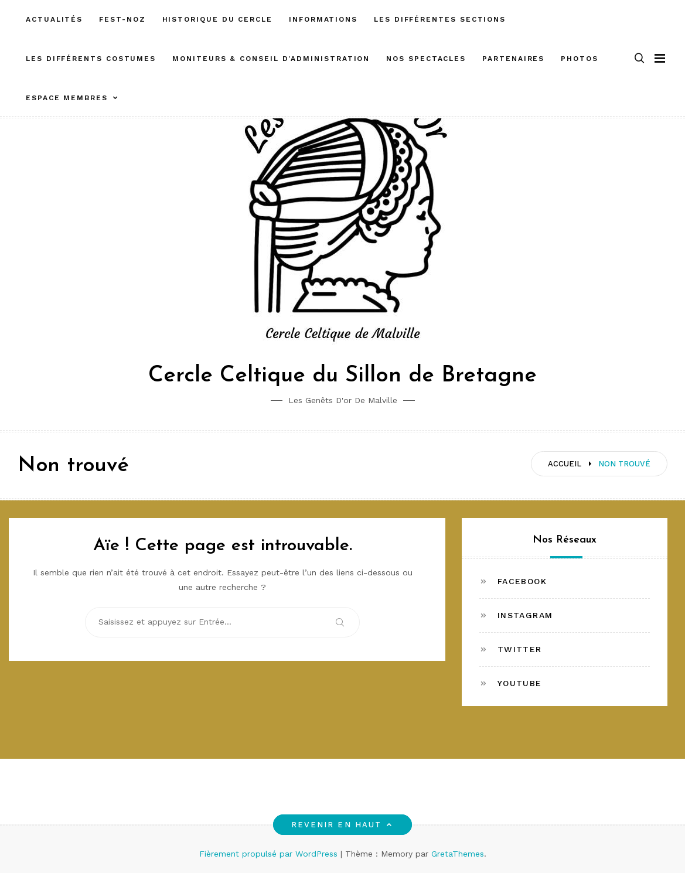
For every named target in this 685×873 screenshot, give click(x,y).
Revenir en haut (342, 824)
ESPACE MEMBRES (67, 98)
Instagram (525, 615)
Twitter (519, 649)
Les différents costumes (91, 58)
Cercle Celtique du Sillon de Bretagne (342, 375)
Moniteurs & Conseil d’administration (271, 58)
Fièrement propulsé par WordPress (269, 853)
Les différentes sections (440, 19)
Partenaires (513, 58)
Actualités (54, 19)
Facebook (522, 581)
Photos (579, 58)
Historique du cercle (217, 19)
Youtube (519, 683)
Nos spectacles (426, 58)
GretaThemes (457, 853)
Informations (323, 19)
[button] (639, 59)
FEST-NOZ (122, 19)
